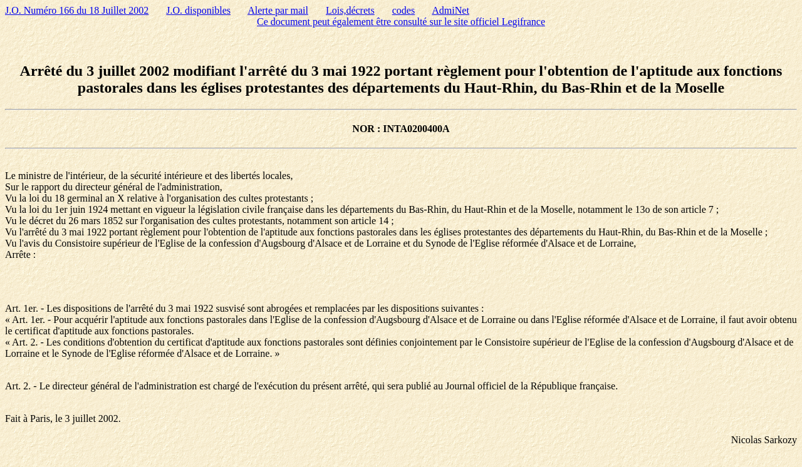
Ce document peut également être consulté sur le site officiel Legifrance (401, 21)
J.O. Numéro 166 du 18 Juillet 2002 (76, 10)
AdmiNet (450, 10)
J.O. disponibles (198, 10)
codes (403, 10)
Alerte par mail (277, 10)
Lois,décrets (350, 10)
